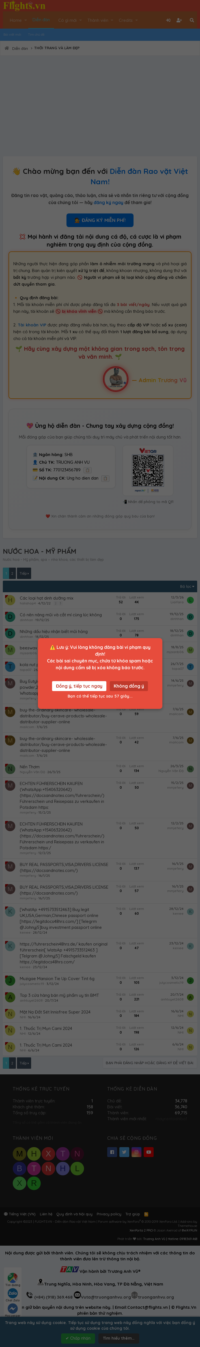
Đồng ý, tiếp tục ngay (79, 686)
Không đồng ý (129, 686)
